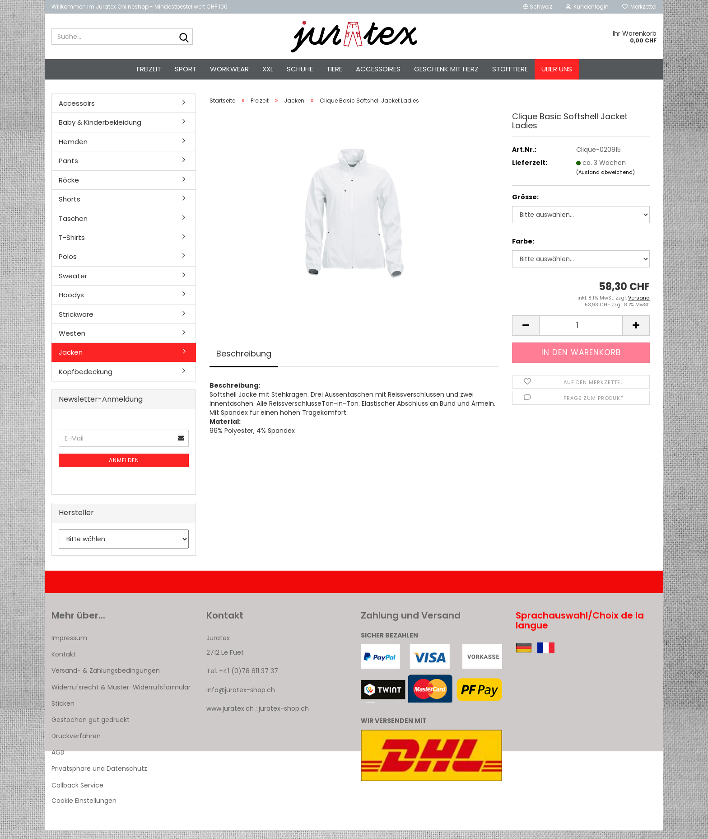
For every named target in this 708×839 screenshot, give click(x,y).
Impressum (69, 646)
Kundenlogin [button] (587, 6)
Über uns (556, 69)
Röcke (69, 188)
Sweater (73, 284)
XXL (267, 69)
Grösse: (525, 205)
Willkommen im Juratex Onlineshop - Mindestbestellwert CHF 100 (139, 6)
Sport (185, 69)
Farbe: (523, 249)
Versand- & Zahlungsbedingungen (105, 678)
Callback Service (77, 793)
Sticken (63, 711)
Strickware (76, 322)
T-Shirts (72, 245)
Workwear (229, 69)
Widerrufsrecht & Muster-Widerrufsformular (121, 695)
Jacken (71, 360)
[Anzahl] (581, 333)
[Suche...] (184, 37)
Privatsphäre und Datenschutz (99, 777)
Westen (72, 341)
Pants (68, 168)
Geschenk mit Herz (446, 69)
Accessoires (378, 69)
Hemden (73, 150)
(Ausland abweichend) (605, 180)
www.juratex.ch (230, 716)
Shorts (69, 207)
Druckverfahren (76, 744)
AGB (57, 760)
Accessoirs (77, 111)
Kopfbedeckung (85, 379)
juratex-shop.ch (284, 716)
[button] (537, 7)
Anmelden (124, 468)
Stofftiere (510, 69)
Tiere (334, 69)
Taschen (73, 226)
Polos (68, 264)
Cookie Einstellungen (83, 808)
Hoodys (71, 303)
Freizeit (149, 69)
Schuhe (300, 69)
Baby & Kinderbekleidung (100, 130)
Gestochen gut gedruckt (90, 727)
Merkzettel (639, 6)
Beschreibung (243, 361)
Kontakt (63, 662)
